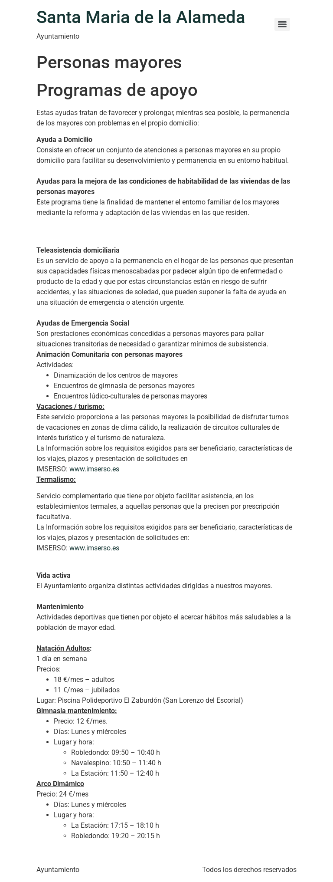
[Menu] (282, 24)
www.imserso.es (94, 469)
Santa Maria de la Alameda (140, 17)
